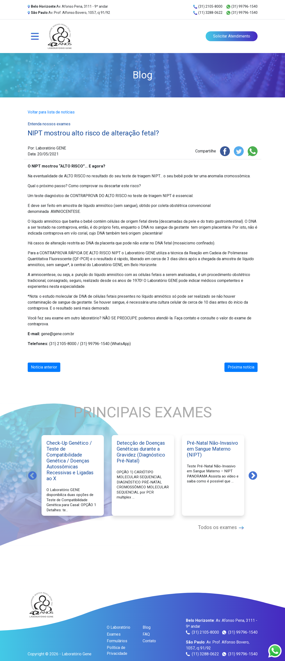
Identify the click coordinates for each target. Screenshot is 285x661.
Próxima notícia (241, 367)
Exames (114, 634)
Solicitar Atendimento (231, 36)
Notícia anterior (44, 367)
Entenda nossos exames (49, 124)
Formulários (117, 641)
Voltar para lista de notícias (51, 112)
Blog (147, 627)
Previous (32, 475)
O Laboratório (118, 627)
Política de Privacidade (117, 650)
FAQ (146, 634)
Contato (149, 641)
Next (253, 475)
